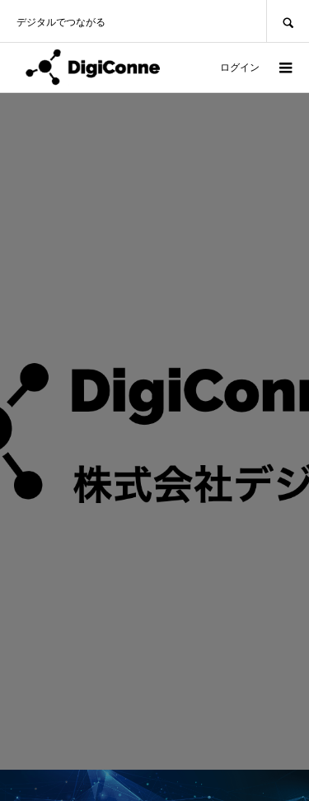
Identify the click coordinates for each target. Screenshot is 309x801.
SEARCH (287, 21)
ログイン (240, 67)
